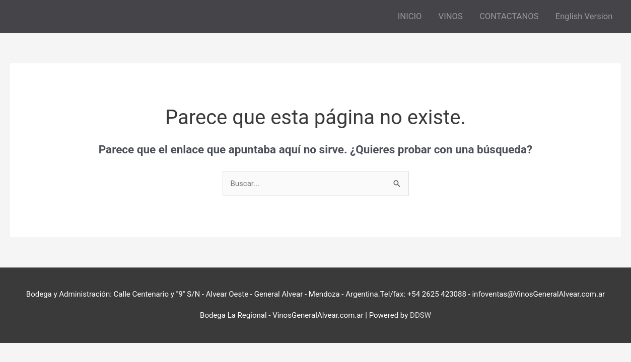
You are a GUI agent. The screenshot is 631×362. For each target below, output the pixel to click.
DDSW (420, 315)
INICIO (410, 16)
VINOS (451, 16)
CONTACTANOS (509, 16)
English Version (584, 16)
